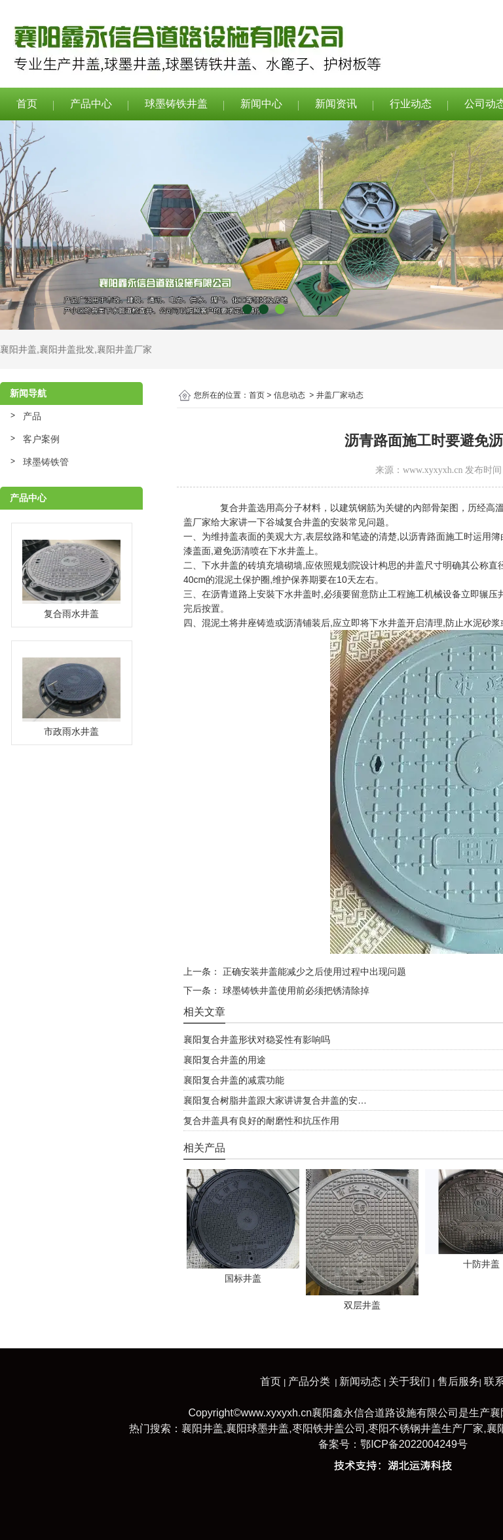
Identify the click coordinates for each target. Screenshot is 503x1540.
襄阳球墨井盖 (257, 1428)
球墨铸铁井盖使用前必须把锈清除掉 (294, 990)
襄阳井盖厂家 (124, 349)
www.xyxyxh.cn (433, 470)
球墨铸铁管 (46, 462)
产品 (32, 416)
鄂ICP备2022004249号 (414, 1444)
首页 (26, 103)
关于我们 (409, 1381)
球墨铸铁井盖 (176, 103)
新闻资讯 (336, 103)
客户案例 (41, 439)
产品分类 (309, 1381)
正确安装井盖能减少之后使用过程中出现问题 (313, 971)
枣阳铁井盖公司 (328, 1428)
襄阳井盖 (18, 349)
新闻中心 (261, 103)
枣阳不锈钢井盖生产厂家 (425, 1428)
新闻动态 (360, 1381)
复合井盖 (238, 507)
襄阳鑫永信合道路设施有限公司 (385, 1412)
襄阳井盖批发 (66, 349)
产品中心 (91, 103)
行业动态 (411, 103)
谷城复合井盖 (293, 522)
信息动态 (289, 395)
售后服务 (458, 1381)
